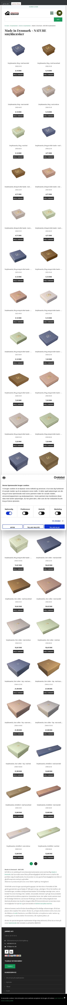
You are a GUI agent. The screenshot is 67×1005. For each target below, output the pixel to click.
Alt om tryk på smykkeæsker (15, 978)
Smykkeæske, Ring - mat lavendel (18, 63)
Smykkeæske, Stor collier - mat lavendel (48, 558)
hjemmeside (13, 923)
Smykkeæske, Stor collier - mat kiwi (49, 640)
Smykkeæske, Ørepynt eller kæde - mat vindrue (18, 228)
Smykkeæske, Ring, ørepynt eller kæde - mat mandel (18, 310)
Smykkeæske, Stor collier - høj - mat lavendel (18, 681)
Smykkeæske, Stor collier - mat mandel (48, 599)
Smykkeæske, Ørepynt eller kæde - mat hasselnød (18, 187)
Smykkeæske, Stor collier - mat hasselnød (18, 599)
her (20, 903)
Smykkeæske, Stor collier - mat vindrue (18, 640)
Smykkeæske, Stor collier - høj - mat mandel (18, 722)
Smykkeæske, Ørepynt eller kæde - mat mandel (48, 187)
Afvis (12, 527)
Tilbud (8, 986)
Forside (7, 25)
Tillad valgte (33, 527)
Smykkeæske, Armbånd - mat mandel (49, 805)
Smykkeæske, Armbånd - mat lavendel (48, 764)
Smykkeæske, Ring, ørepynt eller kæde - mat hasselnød (48, 269)
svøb (15, 913)
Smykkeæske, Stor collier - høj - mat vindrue (48, 722)
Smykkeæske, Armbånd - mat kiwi (48, 846)
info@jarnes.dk (12, 946)
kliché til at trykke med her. (43, 903)
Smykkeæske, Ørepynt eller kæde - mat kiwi (48, 228)
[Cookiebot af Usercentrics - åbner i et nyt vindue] (55, 477)
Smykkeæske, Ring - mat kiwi (18, 145)
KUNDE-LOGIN (33, 7)
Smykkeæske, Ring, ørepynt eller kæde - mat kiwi (18, 352)
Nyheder (9, 982)
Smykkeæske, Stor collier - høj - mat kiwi (18, 764)
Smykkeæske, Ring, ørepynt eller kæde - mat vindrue (48, 310)
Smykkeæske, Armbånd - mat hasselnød (18, 805)
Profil (8, 991)
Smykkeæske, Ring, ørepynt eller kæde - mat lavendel (18, 269)
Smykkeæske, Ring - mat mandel (18, 104)
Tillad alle (54, 527)
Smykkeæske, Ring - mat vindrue (48, 104)
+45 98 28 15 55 (11, 943)
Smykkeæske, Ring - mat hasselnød (48, 63)
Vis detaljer (56, 521)
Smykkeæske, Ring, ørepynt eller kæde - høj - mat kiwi (18, 558)
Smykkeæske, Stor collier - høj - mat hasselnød (48, 681)
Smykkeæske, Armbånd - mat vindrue (18, 846)
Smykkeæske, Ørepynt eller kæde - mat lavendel (48, 145)
